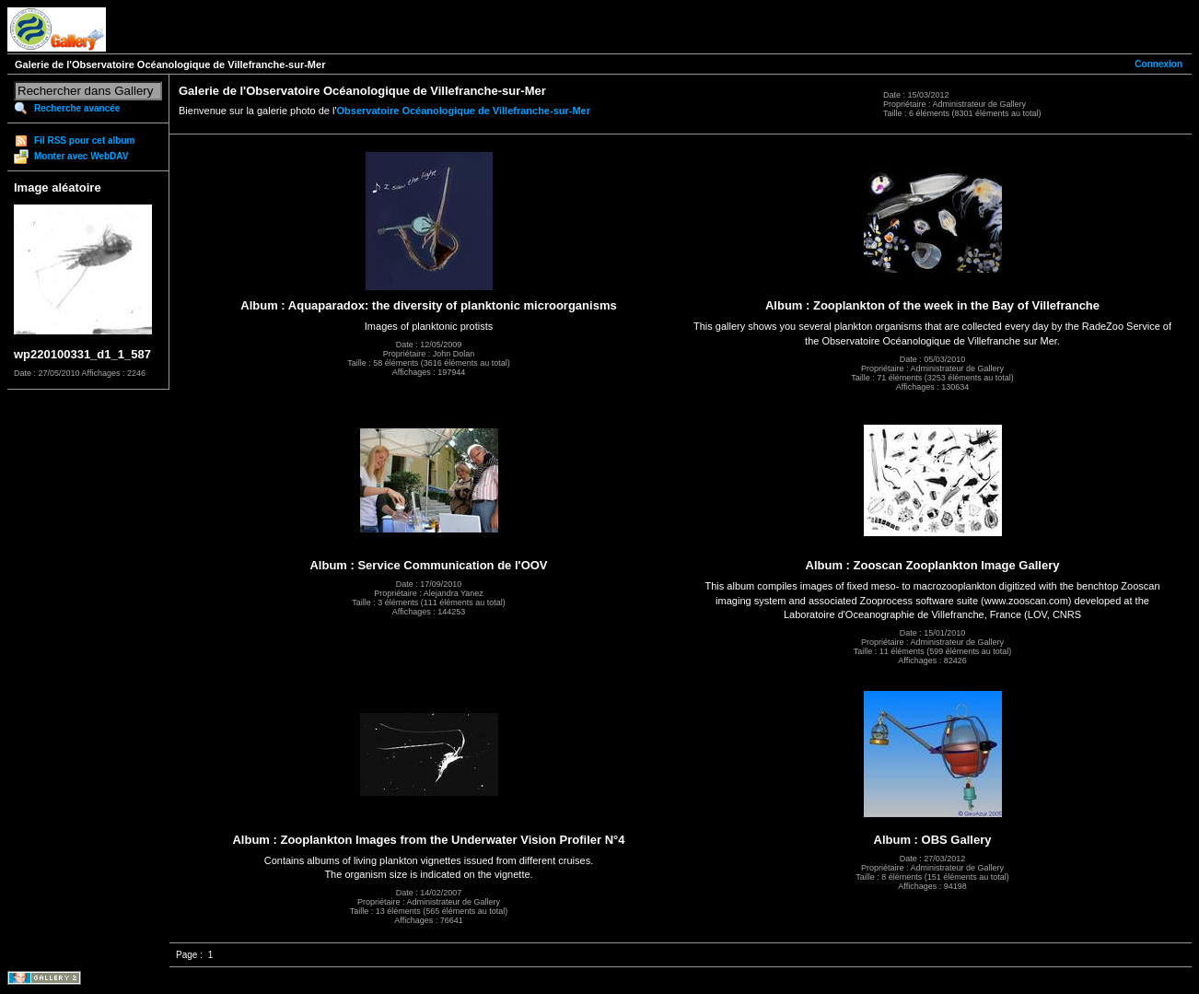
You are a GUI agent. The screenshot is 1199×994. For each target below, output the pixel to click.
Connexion (1158, 64)
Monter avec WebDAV (81, 156)
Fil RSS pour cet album (84, 140)
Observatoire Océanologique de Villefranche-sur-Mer (464, 110)
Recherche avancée (77, 108)
